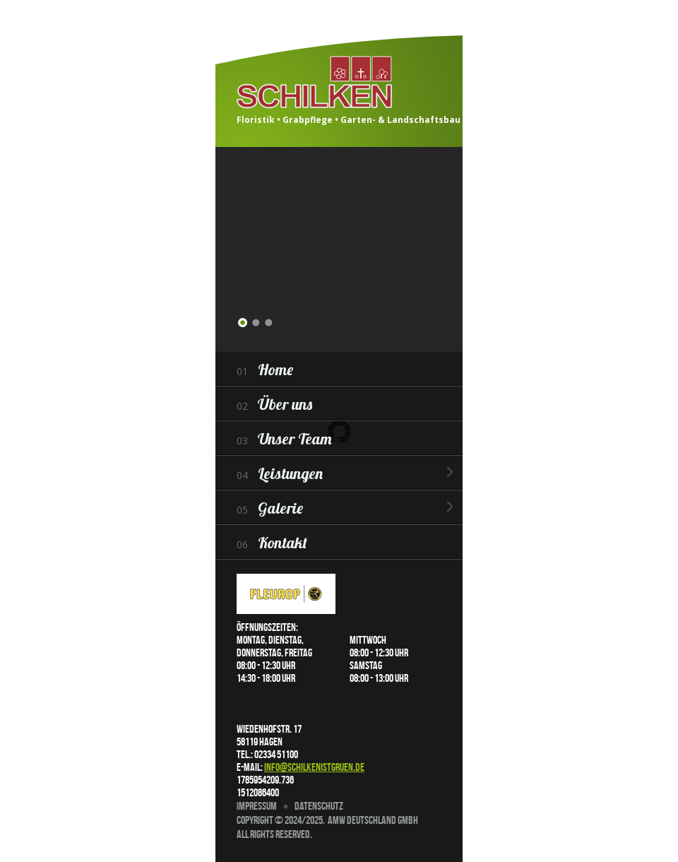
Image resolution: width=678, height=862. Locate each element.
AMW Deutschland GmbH (373, 820)
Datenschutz (319, 806)
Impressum (257, 806)
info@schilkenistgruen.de (314, 767)
